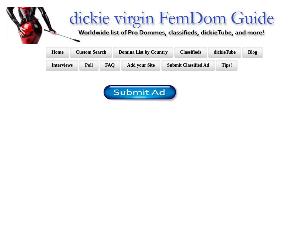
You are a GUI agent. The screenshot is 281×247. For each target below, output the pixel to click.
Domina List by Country (143, 52)
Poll (89, 65)
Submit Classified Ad (188, 65)
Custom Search (91, 52)
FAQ (110, 65)
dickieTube (225, 52)
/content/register (140, 93)
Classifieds (190, 52)
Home (57, 52)
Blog (252, 52)
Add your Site (141, 65)
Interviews (62, 65)
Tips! (227, 65)
